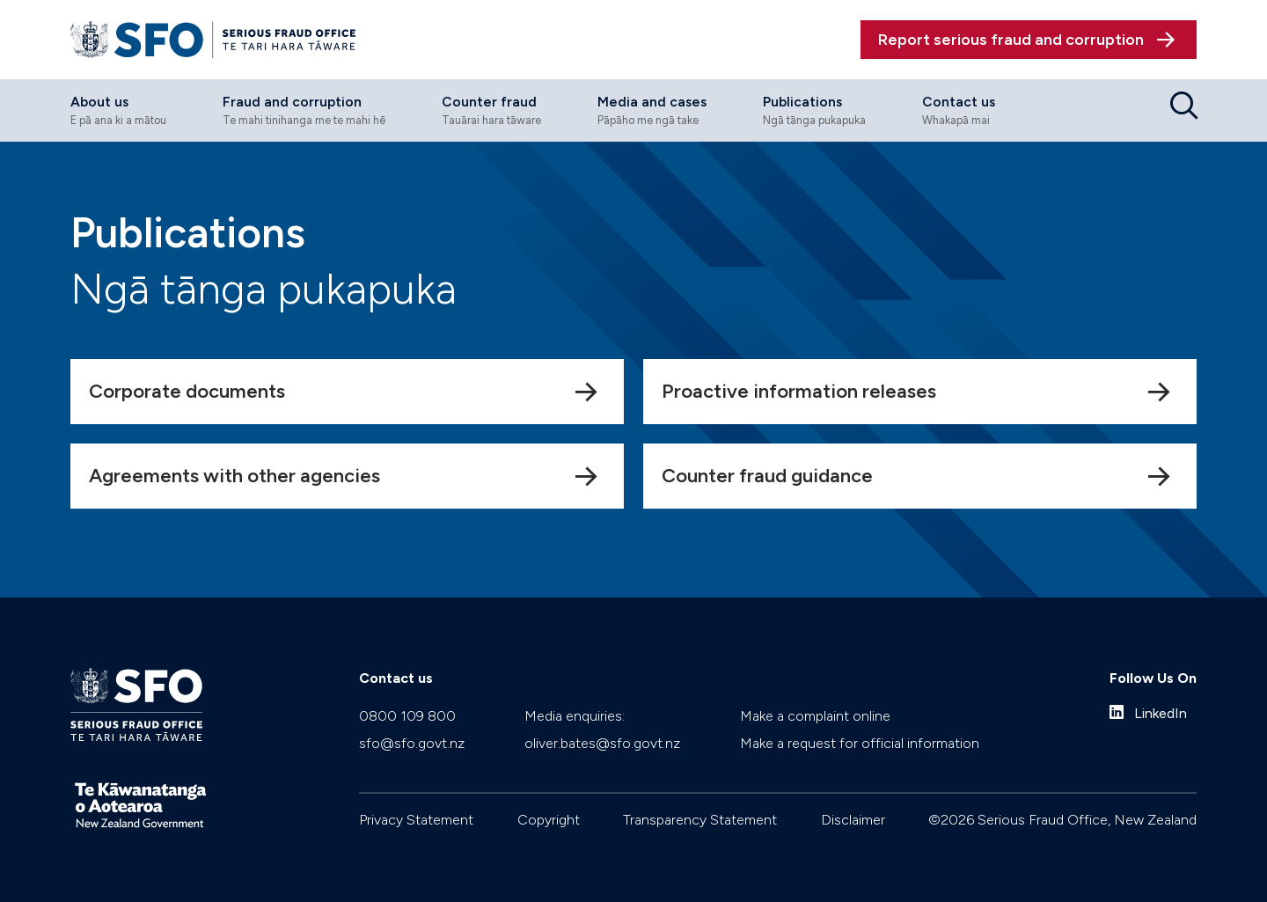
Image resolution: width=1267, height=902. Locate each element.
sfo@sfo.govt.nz (412, 743)
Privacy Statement (416, 819)
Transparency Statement (700, 819)
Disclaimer (853, 819)
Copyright (548, 819)
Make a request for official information (859, 743)
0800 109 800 (407, 716)
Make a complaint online (815, 716)
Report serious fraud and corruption (1011, 39)
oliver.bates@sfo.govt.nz (602, 743)
